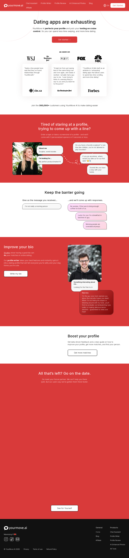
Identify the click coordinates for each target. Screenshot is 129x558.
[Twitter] (12, 539)
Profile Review (60, 3)
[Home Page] (15, 528)
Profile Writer (46, 3)
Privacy (26, 549)
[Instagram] (6, 539)
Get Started (118, 5)
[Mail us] (17, 539)
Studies (7, 253)
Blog (91, 3)
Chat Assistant (31, 3)
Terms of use (38, 549)
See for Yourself (64, 508)
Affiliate (29, 8)
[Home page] (13, 5)
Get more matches (82, 353)
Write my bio (15, 274)
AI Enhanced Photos (77, 3)
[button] (106, 5)
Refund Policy (51, 549)
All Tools (113, 549)
